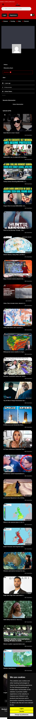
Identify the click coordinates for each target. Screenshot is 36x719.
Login (4, 15)
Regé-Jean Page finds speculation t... (13, 595)
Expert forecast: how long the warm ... (14, 546)
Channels (25, 21)
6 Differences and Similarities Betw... (13, 425)
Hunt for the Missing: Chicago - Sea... (13, 230)
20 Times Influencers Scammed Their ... (14, 449)
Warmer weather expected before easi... (14, 644)
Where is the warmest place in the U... (14, 522)
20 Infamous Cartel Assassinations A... (14, 473)
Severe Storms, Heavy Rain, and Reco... (14, 254)
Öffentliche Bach (8, 68)
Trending (12, 21)
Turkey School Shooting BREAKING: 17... (15, 181)
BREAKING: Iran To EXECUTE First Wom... (15, 157)
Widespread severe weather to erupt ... (14, 352)
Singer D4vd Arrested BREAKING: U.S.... (14, 206)
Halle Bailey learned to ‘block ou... (13, 619)
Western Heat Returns (9, 668)
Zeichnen (7, 72)
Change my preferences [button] (21, 714)
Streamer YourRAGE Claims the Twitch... (14, 376)
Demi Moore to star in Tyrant (11, 132)
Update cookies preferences (7, 1)
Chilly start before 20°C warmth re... (13, 327)
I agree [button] (22, 708)
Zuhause (5, 21)
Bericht (3, 95)
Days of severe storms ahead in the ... (14, 279)
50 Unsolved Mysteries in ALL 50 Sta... (14, 498)
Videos (5, 64)
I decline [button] (21, 711)
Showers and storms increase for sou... (14, 571)
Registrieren (13, 15)
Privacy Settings (4, 718)
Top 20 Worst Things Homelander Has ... (14, 400)
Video (18, 21)
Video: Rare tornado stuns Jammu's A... (14, 303)
